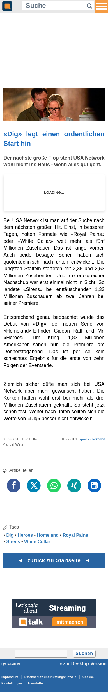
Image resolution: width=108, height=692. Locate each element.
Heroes (25, 535)
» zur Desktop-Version (83, 663)
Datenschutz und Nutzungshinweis (50, 677)
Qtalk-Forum (10, 664)
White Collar (37, 541)
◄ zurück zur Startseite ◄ (54, 560)
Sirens (13, 541)
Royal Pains (75, 535)
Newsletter (36, 683)
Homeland (48, 535)
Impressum (9, 677)
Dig (10, 535)
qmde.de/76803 (92, 439)
